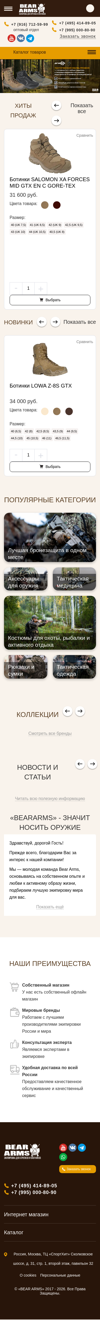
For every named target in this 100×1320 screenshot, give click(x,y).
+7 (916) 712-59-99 (29, 24)
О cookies (28, 1276)
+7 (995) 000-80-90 (77, 30)
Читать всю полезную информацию (50, 799)
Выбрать (53, 300)
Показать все (82, 108)
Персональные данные (60, 1276)
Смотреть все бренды (49, 734)
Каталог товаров (29, 52)
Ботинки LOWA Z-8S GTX (41, 386)
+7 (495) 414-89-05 (77, 23)
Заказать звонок (78, 36)
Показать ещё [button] (50, 907)
